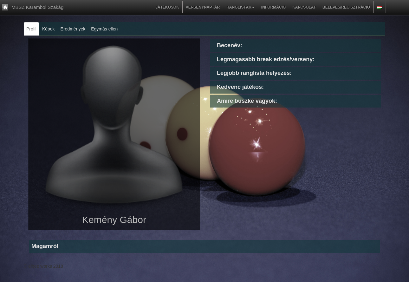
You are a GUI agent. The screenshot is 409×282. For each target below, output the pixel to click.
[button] (379, 7)
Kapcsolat (304, 7)
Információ (273, 7)
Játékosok (167, 7)
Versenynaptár (203, 7)
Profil (31, 28)
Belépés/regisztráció (346, 7)
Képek (48, 28)
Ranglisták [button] (240, 7)
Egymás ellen (104, 28)
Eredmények (73, 28)
